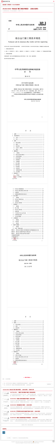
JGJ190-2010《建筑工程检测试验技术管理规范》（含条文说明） (24, 417)
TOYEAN (29, 442)
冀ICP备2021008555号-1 (28, 441)
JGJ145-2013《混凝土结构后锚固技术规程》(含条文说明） (23, 398)
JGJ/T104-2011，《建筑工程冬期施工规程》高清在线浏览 (22, 392)
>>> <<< (27, 377)
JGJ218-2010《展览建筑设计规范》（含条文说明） (21, 405)
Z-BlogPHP (22, 442)
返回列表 (49, 384)
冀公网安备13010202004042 (39, 441)
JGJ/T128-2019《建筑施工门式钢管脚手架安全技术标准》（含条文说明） (20, 383)
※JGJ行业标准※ (16, 4)
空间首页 (9, 4)
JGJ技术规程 (8, 378)
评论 (9, 437)
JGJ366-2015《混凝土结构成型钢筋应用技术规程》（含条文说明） (19, 384)
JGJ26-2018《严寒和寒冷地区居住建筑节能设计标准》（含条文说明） (25, 411)
